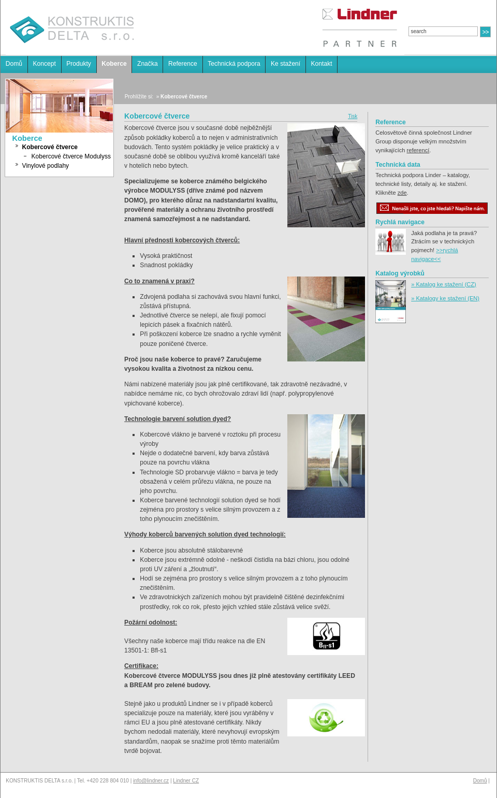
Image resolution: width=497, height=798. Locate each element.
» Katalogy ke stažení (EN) (445, 298)
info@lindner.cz (151, 781)
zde (402, 193)
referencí (418, 150)
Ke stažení (285, 63)
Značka (147, 63)
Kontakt (321, 63)
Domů (14, 63)
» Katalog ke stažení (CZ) (443, 284)
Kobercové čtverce (50, 147)
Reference (182, 63)
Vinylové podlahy (45, 165)
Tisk (352, 116)
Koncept (44, 63)
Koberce (113, 63)
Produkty (78, 63)
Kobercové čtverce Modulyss (71, 156)
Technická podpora (234, 63)
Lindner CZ (186, 781)
